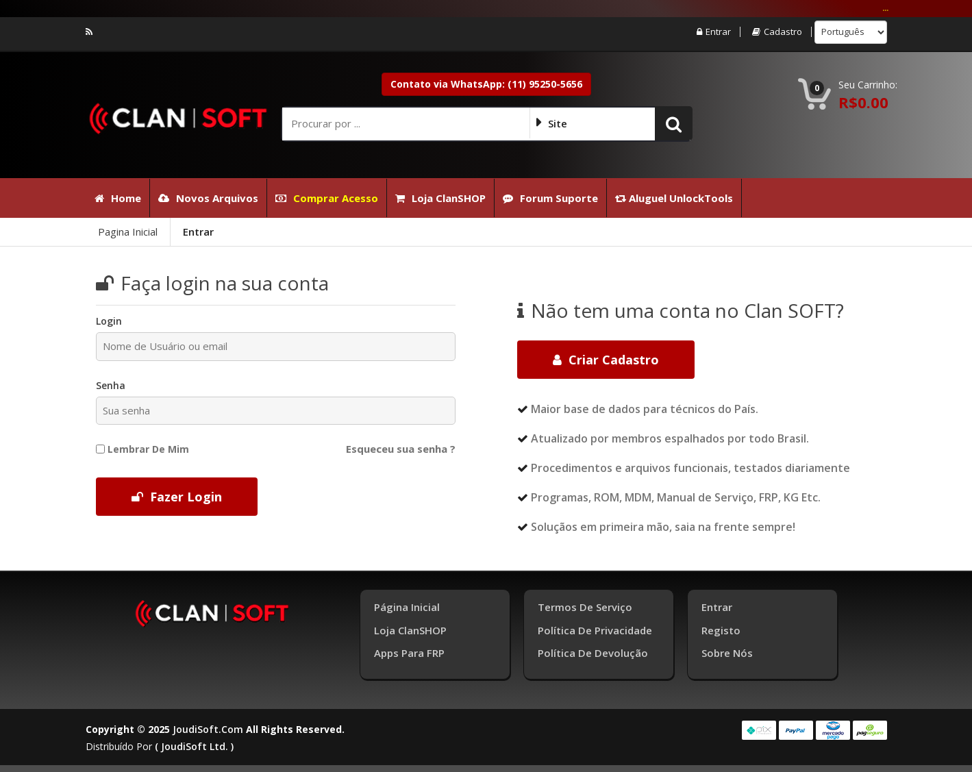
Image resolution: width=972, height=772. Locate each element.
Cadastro (777, 32)
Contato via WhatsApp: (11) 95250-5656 (486, 83)
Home (118, 198)
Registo (720, 630)
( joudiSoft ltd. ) (194, 746)
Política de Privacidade (595, 630)
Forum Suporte (550, 198)
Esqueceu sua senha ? (401, 449)
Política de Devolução (593, 653)
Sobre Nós (727, 653)
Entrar (714, 32)
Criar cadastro (606, 359)
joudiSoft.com (208, 729)
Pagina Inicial (128, 231)
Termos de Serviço (585, 607)
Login (109, 320)
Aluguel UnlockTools (674, 198)
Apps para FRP (409, 653)
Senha (110, 385)
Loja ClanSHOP (440, 198)
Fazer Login (177, 496)
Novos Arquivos (208, 198)
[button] (674, 123)
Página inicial (407, 607)
